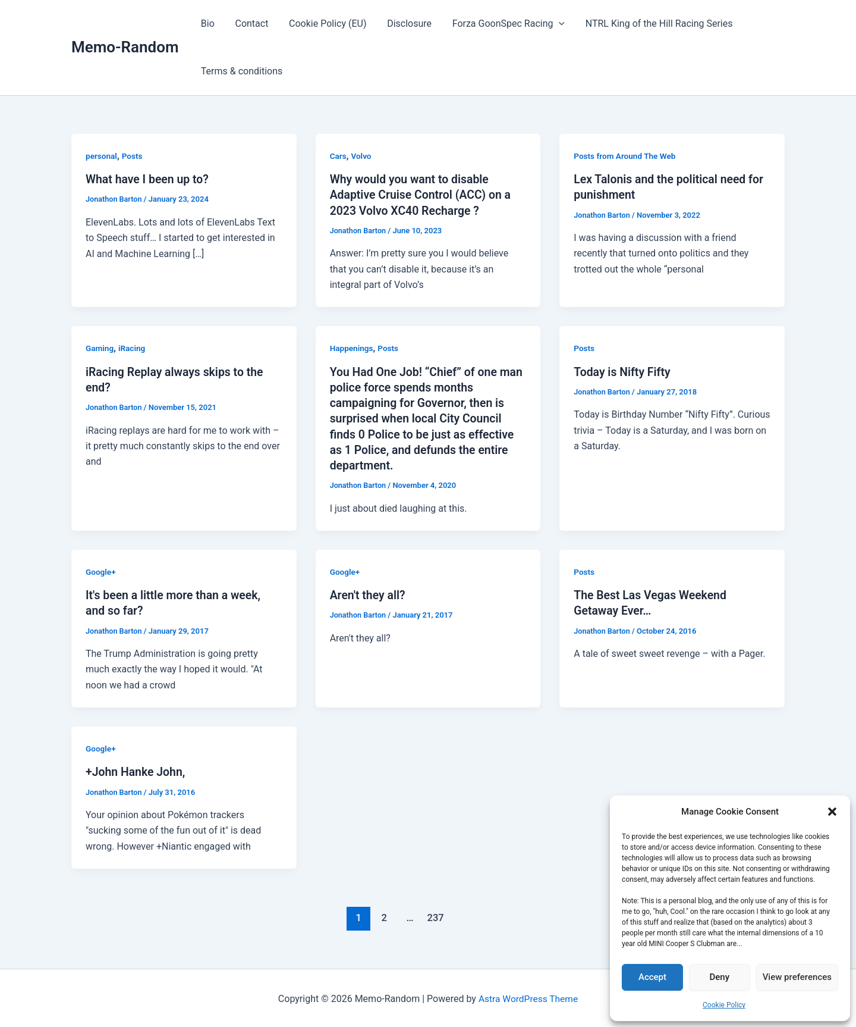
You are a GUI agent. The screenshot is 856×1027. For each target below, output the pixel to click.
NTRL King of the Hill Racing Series (650, 23)
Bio (207, 23)
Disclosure (404, 23)
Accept (652, 977)
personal (102, 156)
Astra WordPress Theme (528, 997)
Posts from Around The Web (626, 156)
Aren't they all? (369, 594)
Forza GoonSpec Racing (501, 24)
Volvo (361, 156)
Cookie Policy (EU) (323, 23)
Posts (133, 156)
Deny (720, 977)
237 (434, 916)
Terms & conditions (241, 71)
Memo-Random (125, 47)
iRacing (133, 348)
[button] (832, 812)
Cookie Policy (724, 1005)
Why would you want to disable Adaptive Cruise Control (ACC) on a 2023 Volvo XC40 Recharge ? (423, 194)
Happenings (352, 348)
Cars (338, 156)
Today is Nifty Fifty (623, 371)
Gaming (100, 348)
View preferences (797, 977)
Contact (249, 23)
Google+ (101, 570)
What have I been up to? (149, 179)
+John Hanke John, (137, 770)
